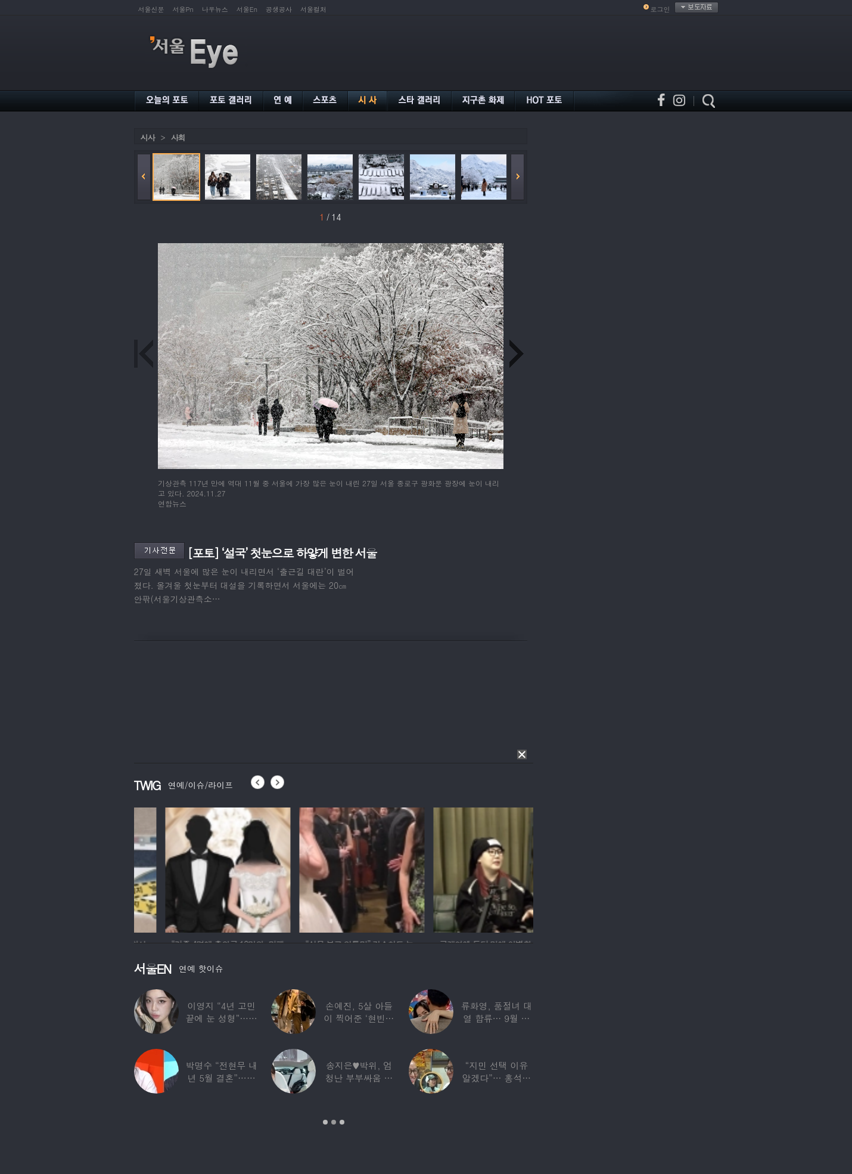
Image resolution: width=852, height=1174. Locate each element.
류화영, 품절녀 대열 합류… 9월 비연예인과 (496, 1018)
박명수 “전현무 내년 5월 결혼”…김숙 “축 (221, 1078)
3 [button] (342, 1122)
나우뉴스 (215, 9)
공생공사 (279, 9)
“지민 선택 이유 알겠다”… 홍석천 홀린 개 (496, 1078)
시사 (148, 137)
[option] (196, 868)
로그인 (660, 9)
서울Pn (183, 9)
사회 (178, 137)
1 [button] (325, 1122)
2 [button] (333, 1122)
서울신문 (151, 9)
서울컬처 (313, 9)
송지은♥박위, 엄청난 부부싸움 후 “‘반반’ (359, 1078)
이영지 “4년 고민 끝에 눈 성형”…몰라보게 (221, 1018)
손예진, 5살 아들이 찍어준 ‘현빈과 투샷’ (359, 1018)
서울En (247, 9)
